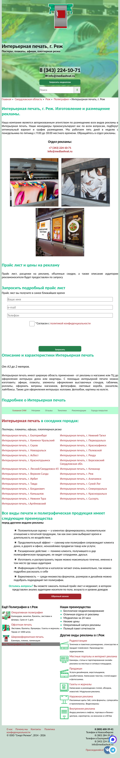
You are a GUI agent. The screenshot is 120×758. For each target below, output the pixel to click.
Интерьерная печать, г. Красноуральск (83, 493)
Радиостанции (78, 640)
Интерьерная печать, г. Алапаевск (80, 478)
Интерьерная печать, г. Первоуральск (83, 440)
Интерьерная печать (21, 420)
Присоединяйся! (95, 749)
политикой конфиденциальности (70, 323)
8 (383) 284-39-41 (104, 735)
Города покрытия (99, 410)
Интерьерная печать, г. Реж (76, 474)
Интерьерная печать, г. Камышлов (23, 493)
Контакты (36, 729)
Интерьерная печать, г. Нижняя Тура (24, 498)
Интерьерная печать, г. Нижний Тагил (83, 435)
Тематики (62, 410)
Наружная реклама (81, 696)
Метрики (35, 410)
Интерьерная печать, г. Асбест (20, 455)
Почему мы (22, 729)
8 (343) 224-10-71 (104, 741)
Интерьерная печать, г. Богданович (23, 488)
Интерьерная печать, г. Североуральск (83, 488)
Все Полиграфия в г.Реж (16, 644)
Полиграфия (61, 99)
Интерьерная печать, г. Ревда (78, 455)
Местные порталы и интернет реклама (93, 656)
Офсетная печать (21, 624)
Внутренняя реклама (82, 708)
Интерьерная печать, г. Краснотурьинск (26, 460)
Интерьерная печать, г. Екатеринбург (24, 435)
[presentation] (60, 336)
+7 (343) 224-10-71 (60, 148)
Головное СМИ (19, 410)
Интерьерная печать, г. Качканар (80, 469)
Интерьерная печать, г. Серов (20, 445)
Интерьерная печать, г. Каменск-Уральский (28, 440)
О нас (10, 729)
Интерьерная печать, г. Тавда (19, 483)
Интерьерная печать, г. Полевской (81, 450)
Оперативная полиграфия (27, 612)
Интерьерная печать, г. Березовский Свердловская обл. (82, 462)
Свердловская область (28, 99)
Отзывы (49, 410)
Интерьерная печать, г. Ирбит (20, 478)
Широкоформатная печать (27, 637)
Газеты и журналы (80, 684)
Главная (6, 99)
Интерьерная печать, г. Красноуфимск (83, 445)
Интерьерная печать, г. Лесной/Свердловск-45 (30, 469)
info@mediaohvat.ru (60, 151)
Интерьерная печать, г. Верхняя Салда (25, 474)
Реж (47, 99)
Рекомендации (79, 410)
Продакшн (75, 668)
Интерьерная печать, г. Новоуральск (24, 450)
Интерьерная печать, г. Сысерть (79, 498)
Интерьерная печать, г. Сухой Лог (80, 483)
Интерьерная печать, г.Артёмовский (24, 503)
